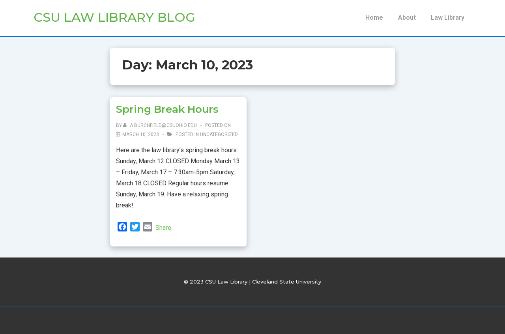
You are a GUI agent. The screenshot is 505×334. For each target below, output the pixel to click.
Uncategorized (219, 134)
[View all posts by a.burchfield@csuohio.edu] (160, 125)
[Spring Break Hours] (140, 134)
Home (374, 17)
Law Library (447, 17)
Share (163, 227)
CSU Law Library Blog (114, 17)
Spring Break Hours (167, 109)
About (407, 17)
